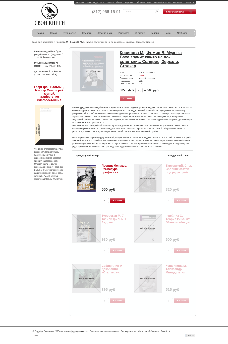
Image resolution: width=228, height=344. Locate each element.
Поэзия (40, 33)
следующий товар (180, 155)
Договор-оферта (128, 331)
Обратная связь (143, 2)
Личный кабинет (114, 2)
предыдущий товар (85, 155)
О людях (140, 33)
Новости (190, 2)
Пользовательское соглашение (104, 331)
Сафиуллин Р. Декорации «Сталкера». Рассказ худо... (113, 270)
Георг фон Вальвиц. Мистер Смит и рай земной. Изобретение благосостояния (49, 93)
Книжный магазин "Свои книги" (168, 2)
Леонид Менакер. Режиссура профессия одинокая (114, 170)
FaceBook (165, 331)
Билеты (155, 33)
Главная (80, 2)
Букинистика (69, 33)
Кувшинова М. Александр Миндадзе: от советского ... (176, 270)
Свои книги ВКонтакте (148, 331)
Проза (53, 33)
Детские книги (104, 33)
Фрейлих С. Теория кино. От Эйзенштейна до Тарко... (178, 220)
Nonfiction (182, 33)
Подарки (86, 33)
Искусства (123, 33)
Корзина (129, 2)
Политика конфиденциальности (73, 331)
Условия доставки (95, 2)
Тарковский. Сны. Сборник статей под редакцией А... (179, 170)
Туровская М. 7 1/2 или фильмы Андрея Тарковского (114, 220)
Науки (168, 33)
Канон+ (142, 75)
